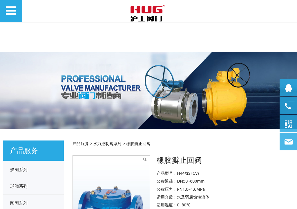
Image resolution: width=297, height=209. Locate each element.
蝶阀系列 (19, 169)
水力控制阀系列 (107, 143)
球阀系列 (19, 186)
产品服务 (81, 143)
